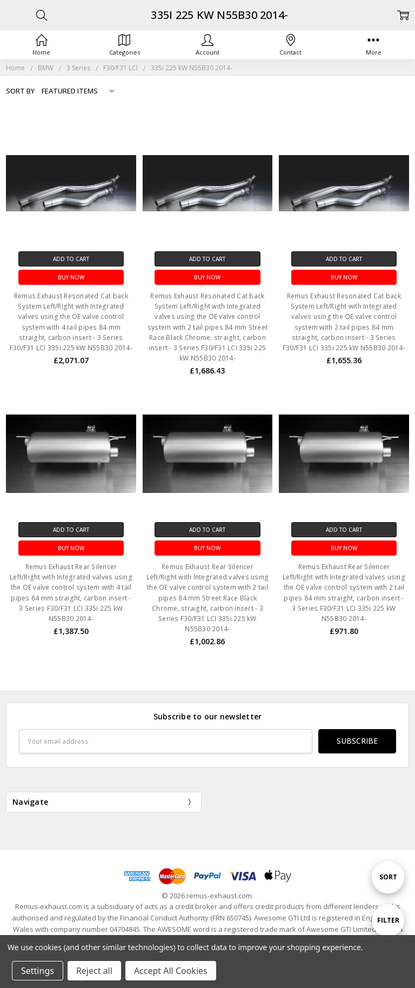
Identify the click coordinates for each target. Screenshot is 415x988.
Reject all (94, 971)
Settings (37, 971)
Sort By (20, 91)
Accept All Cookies (171, 971)
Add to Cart (71, 259)
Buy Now (71, 277)
